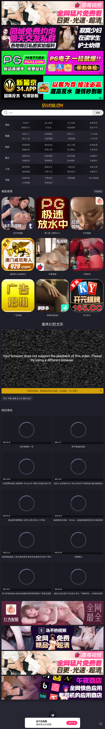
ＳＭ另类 (94, 138)
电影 (7, 146)
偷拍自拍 (48, 145)
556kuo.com (52, 105)
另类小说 (48, 171)
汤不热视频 (94, 178)
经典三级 (48, 149)
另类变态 (94, 149)
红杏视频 (26, 182)
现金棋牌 (71, 127)
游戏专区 (94, 122)
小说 (7, 168)
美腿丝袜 (26, 160)
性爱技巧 (94, 171)
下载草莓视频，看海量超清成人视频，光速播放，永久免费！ (64, 391)
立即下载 (72, 723)
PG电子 (26, 122)
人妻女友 (71, 167)
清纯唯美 (48, 160)
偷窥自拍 (26, 156)
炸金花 (48, 127)
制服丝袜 (26, 149)
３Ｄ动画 (94, 133)
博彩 (7, 124)
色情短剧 (48, 182)
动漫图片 (94, 156)
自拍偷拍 (48, 133)
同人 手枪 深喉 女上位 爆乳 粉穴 (17, 398)
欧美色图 (71, 156)
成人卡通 (71, 145)
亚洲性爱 (26, 145)
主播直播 (71, 138)
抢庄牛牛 (94, 127)
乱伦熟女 (71, 149)
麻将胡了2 (26, 127)
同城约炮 (26, 178)
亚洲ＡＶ (26, 133)
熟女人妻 (26, 138)
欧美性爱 (94, 145)
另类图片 (94, 160)
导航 (7, 179)
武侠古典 (94, 167)
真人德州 (48, 122)
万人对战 (71, 122)
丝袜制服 (48, 138)
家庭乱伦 (48, 167)
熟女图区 (71, 160)
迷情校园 (26, 171)
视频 (7, 135)
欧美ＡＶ (71, 133)
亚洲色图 (48, 156)
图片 (7, 157)
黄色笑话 (71, 171)
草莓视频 (71, 178)
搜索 (98, 112)
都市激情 (26, 167)
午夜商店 (48, 178)
